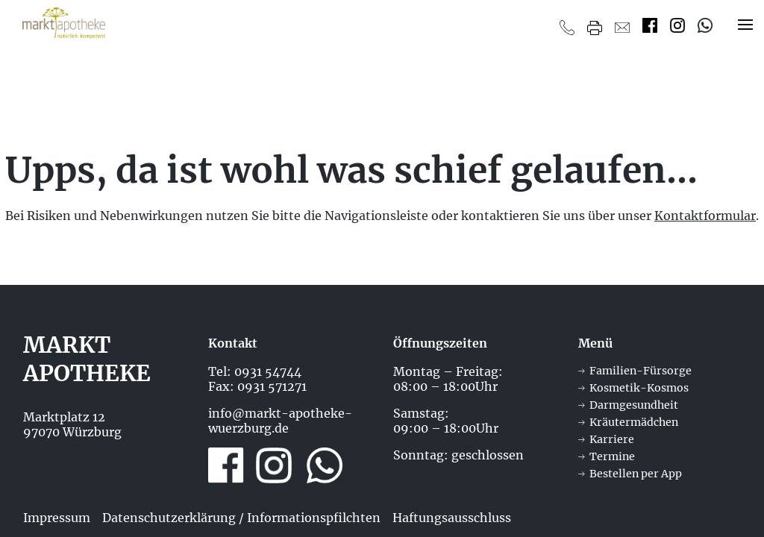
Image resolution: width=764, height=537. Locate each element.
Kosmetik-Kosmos (639, 388)
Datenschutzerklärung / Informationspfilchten (241, 517)
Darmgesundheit (633, 405)
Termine (612, 456)
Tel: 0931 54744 (254, 371)
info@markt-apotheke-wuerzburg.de (280, 421)
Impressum (56, 517)
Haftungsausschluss (451, 517)
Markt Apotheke (87, 358)
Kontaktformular (705, 215)
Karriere (611, 439)
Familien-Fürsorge (640, 370)
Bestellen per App (635, 473)
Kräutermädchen (633, 422)
